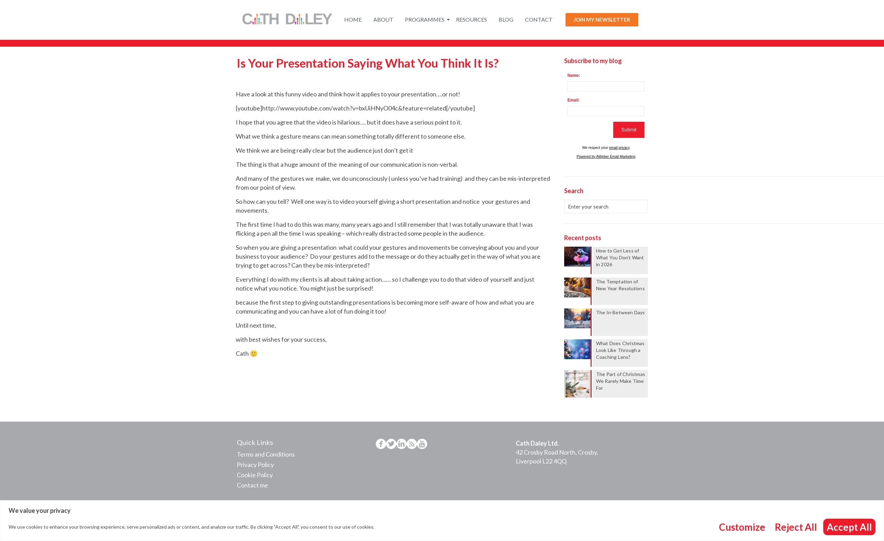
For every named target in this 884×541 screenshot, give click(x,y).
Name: (573, 75)
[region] (442, 520)
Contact (538, 19)
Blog (506, 19)
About (383, 19)
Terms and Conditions (266, 454)
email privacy (619, 148)
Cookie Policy (255, 475)
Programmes (426, 19)
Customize (742, 527)
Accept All (849, 527)
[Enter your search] (606, 206)
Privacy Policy (255, 464)
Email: (573, 100)
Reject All (796, 527)
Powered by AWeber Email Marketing (606, 156)
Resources (471, 19)
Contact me (252, 485)
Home (353, 19)
